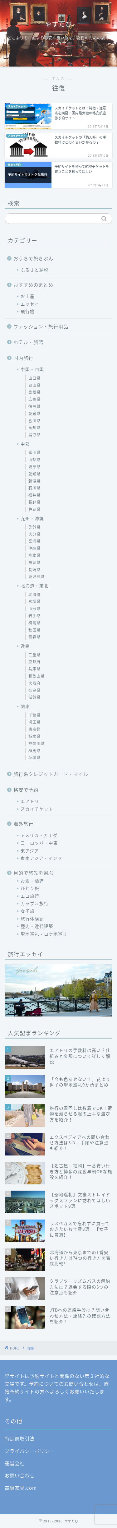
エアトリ (30, 801)
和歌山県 (36, 676)
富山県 (34, 452)
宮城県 (34, 601)
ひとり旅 (30, 888)
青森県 (34, 637)
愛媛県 (34, 413)
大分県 (34, 534)
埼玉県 (34, 722)
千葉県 (34, 715)
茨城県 (34, 757)
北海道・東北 (35, 585)
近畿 (25, 646)
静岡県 (34, 509)
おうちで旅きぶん (33, 258)
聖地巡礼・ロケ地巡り (44, 934)
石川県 (34, 488)
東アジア (30, 850)
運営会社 (15, 1463)
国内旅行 (23, 357)
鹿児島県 (36, 576)
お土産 (28, 296)
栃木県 (34, 736)
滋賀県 (34, 697)
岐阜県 (34, 467)
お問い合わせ (20, 1475)
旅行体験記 (32, 918)
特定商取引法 (20, 1438)
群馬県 (34, 750)
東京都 (34, 729)
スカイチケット (37, 809)
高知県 (34, 427)
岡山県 (34, 385)
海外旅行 (23, 823)
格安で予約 (25, 789)
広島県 (34, 399)
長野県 (34, 502)
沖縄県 (34, 548)
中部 (25, 444)
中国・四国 (32, 369)
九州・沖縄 (32, 518)
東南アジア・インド (41, 858)
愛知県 (34, 474)
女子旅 (28, 911)
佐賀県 (34, 527)
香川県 (34, 421)
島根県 (34, 392)
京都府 (34, 661)
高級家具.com (21, 1487)
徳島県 (34, 406)
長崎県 (34, 569)
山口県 (34, 378)
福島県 (34, 623)
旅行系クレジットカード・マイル (50, 773)
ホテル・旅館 (28, 341)
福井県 (34, 495)
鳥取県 (34, 435)
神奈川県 (36, 743)
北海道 (34, 594)
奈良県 (34, 690)
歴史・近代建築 (37, 926)
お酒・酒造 (32, 880)
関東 (25, 706)
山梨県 (34, 459)
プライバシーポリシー (30, 1450)
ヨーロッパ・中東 (39, 843)
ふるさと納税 (35, 269)
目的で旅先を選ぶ (33, 872)
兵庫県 (34, 669)
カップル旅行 (35, 903)
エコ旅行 (30, 896)
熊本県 (34, 555)
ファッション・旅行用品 (40, 326)
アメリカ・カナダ (39, 835)
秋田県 (34, 630)
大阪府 (34, 683)
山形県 (34, 608)
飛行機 (28, 311)
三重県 (34, 655)
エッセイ (30, 304)
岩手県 (34, 615)
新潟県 (34, 481)
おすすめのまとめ (33, 284)
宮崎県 (34, 541)
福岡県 (34, 562)
